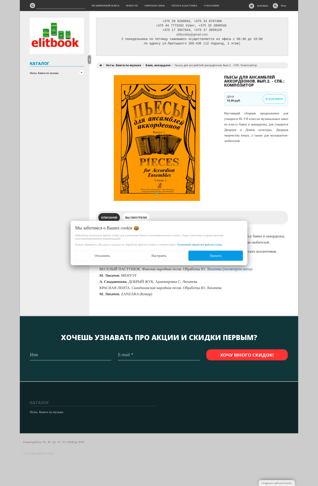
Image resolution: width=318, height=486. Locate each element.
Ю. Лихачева (211, 270)
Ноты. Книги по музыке (44, 73)
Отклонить (102, 255)
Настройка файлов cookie (38, 453)
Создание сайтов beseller (276, 483)
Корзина (263, 5)
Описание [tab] (109, 219)
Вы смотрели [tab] (136, 219)
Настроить (158, 255)
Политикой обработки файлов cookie (199, 244)
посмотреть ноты (237, 270)
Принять (216, 255)
